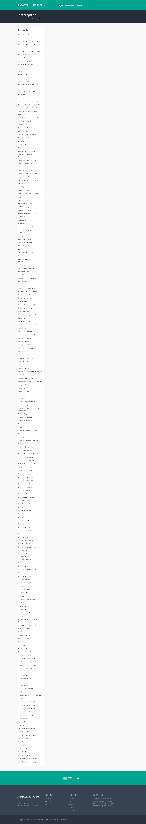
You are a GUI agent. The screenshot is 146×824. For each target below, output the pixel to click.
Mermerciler (22, 444)
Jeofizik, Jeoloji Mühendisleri (28, 325)
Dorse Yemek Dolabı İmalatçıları (29, 193)
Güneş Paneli (22, 256)
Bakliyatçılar (22, 74)
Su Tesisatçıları (23, 649)
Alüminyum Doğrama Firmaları (29, 41)
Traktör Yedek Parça (25, 715)
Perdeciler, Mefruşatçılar (27, 593)
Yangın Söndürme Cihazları (28, 735)
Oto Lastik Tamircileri (26, 541)
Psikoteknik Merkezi (25, 606)
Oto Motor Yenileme (25, 544)
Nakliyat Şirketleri (24, 467)
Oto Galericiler (23, 514)
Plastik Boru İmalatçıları (26, 600)
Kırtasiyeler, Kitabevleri (26, 358)
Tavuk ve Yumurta (24, 679)
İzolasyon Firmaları (25, 321)
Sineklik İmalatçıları (25, 635)
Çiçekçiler (21, 141)
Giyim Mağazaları (24, 246)
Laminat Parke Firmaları (26, 402)
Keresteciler (22, 355)
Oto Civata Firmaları (25, 487)
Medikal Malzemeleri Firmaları (29, 441)
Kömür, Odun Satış (25, 392)
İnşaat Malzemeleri (25, 308)
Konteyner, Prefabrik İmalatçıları (30, 381)
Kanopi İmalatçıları (25, 331)
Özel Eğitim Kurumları (25, 576)
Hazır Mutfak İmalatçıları (27, 278)
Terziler (21, 699)
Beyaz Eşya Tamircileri (26, 88)
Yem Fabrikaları (23, 749)
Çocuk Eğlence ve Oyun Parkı (28, 151)
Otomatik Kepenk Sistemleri (28, 570)
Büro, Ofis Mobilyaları (26, 121)
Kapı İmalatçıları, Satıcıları (27, 335)
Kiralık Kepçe (23, 361)
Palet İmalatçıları (24, 580)
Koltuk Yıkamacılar (25, 375)
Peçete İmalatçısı (24, 590)
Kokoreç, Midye (24, 368)
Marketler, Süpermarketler (27, 430)
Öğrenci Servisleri (24, 573)
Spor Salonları (23, 642)
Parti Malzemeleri (24, 583)
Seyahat (72, 810)
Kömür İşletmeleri (24, 388)
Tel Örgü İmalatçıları (25, 689)
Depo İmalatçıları (24, 177)
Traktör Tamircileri (25, 712)
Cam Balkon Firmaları (26, 128)
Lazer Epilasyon (24, 405)
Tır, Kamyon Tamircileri (26, 702)
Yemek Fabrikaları (24, 752)
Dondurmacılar (23, 190)
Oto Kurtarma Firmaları (26, 537)
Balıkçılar (21, 78)
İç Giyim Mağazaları (25, 298)
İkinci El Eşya (22, 301)
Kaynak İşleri (22, 351)
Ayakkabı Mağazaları (25, 64)
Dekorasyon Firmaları (26, 170)
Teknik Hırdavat (23, 682)
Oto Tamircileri (23, 551)
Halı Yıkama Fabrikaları (26, 268)
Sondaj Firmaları (24, 639)
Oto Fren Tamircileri (25, 511)
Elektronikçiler (23, 220)
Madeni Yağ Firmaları (25, 414)
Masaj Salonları (23, 434)
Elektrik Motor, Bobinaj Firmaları (29, 207)
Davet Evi (21, 167)
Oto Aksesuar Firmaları (26, 477)
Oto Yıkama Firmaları (25, 563)
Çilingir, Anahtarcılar (25, 148)
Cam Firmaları (23, 131)
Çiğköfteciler (23, 144)
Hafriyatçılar (22, 265)
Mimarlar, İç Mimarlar (25, 447)
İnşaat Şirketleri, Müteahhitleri (28, 315)
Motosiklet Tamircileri (26, 461)
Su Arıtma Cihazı (24, 645)
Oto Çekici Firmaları (25, 491)
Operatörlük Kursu (25, 471)
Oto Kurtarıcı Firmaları (26, 534)
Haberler (48, 801)
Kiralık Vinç (22, 365)
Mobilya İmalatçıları (25, 451)
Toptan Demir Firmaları (26, 705)
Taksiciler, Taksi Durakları (27, 665)
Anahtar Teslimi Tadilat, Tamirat (29, 51)
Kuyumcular (22, 398)
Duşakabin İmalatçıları (26, 197)
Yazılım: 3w (63, 820)
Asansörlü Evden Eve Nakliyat (29, 58)
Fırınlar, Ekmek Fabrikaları (27, 227)
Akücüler (21, 38)
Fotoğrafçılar (23, 236)
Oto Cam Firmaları (24, 484)
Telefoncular (22, 692)
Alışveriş (72, 799)
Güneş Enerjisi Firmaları (26, 252)
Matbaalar (22, 437)
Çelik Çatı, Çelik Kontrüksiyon (28, 138)
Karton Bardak (23, 341)
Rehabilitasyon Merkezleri (27, 613)
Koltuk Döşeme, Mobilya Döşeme (30, 371)
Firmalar (27, 19)
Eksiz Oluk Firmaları (25, 203)
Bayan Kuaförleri (24, 81)
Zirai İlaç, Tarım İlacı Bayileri (28, 762)
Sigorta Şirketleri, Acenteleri (28, 625)
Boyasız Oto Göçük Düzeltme (28, 111)
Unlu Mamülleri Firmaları (26, 729)
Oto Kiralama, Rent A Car (27, 527)
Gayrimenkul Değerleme (27, 239)
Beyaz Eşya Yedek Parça (27, 91)
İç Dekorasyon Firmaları (27, 295)
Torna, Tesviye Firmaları (26, 709)
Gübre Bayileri (23, 249)
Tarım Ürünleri (23, 675)
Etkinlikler (48, 799)
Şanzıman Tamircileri (25, 652)
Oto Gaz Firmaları (24, 521)
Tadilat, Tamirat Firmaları (27, 662)
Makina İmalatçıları (25, 417)
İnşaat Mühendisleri (25, 311)
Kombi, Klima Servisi (25, 378)
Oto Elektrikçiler (24, 507)
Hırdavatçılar (22, 285)
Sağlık (71, 807)
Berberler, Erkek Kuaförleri (28, 84)
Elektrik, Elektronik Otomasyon (29, 213)
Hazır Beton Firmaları (25, 275)
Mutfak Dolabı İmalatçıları (27, 464)
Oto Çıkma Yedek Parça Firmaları (30, 494)
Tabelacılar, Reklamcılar (26, 659)
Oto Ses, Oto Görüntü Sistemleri (29, 547)
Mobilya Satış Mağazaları (27, 457)
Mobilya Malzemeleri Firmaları (29, 454)
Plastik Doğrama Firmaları (27, 603)
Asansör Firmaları (24, 54)
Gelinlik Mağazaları (25, 242)
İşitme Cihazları (23, 318)
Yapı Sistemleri (23, 742)
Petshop (21, 596)
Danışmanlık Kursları (25, 163)
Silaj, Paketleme (24, 629)
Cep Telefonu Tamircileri (27, 134)
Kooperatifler (23, 385)
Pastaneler (22, 586)
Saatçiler (21, 616)
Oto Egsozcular (24, 501)
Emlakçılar (22, 223)
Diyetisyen (22, 183)
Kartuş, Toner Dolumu (26, 345)
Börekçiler (22, 114)
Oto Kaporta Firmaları (26, 524)
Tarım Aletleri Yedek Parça (27, 672)
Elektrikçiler (22, 217)
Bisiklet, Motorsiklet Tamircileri (29, 104)
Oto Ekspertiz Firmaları (26, 504)
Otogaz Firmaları (24, 566)
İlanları (47, 804)
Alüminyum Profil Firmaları (27, 44)
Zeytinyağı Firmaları (25, 755)
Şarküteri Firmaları (24, 655)
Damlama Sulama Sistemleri (28, 160)
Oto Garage (22, 517)
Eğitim (71, 801)
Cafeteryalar (22, 124)
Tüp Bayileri (22, 722)
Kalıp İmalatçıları (24, 328)
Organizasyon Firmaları (26, 474)
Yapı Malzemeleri (24, 739)
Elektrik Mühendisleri (25, 210)
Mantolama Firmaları (25, 427)
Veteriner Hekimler (25, 732)
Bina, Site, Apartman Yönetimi (28, 101)
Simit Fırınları (22, 632)
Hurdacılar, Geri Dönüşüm (27, 291)
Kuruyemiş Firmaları (25, 395)
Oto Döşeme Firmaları (26, 497)
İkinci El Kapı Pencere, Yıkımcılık (29, 305)
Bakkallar (21, 68)
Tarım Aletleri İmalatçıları (27, 669)
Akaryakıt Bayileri (24, 34)
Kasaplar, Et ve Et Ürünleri (27, 348)
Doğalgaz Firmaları (25, 187)
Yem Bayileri (22, 745)
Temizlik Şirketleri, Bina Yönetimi (29, 695)
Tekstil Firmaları (23, 685)
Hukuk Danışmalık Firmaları (27, 288)
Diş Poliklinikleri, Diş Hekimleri (28, 180)
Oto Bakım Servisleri (25, 481)
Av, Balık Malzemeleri (25, 61)
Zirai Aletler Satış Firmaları (27, 759)
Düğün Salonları (24, 200)
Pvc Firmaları (23, 610)
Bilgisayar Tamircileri (25, 98)
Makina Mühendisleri (25, 420)
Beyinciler (21, 94)
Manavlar (21, 424)
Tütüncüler (22, 725)
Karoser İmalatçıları (25, 338)
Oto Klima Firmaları (25, 531)
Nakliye (71, 804)
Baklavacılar (22, 71)
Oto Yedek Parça (24, 560)
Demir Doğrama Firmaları (27, 173)
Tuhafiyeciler (22, 719)
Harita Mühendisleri (25, 271)
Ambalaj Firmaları (24, 48)
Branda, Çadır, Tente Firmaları (29, 118)
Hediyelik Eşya (23, 281)
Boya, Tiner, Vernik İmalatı (27, 108)
